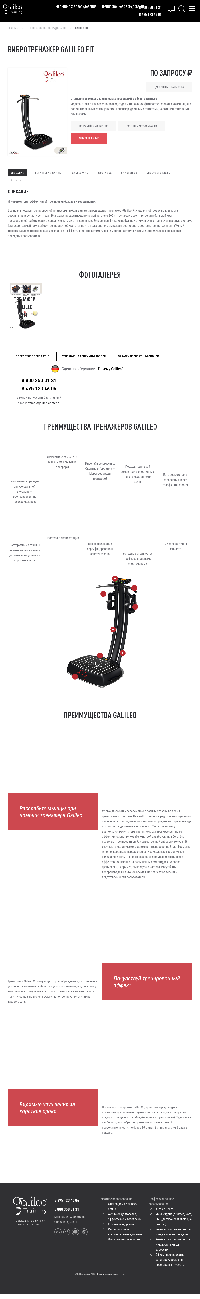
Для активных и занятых (124, 1244)
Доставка (105, 172)
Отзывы (16, 180)
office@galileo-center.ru (44, 408)
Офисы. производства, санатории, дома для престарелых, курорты (170, 1265)
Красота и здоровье (121, 1229)
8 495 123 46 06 (150, 14)
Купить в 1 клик (89, 138)
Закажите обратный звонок (138, 356)
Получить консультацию (141, 125)
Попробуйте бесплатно (93, 125)
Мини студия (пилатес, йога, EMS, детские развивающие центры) (174, 1224)
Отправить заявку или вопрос (84, 356)
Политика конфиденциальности (111, 1279)
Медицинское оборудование (76, 7)
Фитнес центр (164, 1214)
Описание (17, 172)
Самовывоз (129, 172)
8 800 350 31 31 (150, 7)
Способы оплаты (159, 172)
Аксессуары (80, 172)
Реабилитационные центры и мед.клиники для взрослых (173, 1249)
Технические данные (48, 172)
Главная (13, 28)
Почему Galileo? (110, 368)
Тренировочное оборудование (123, 7)
